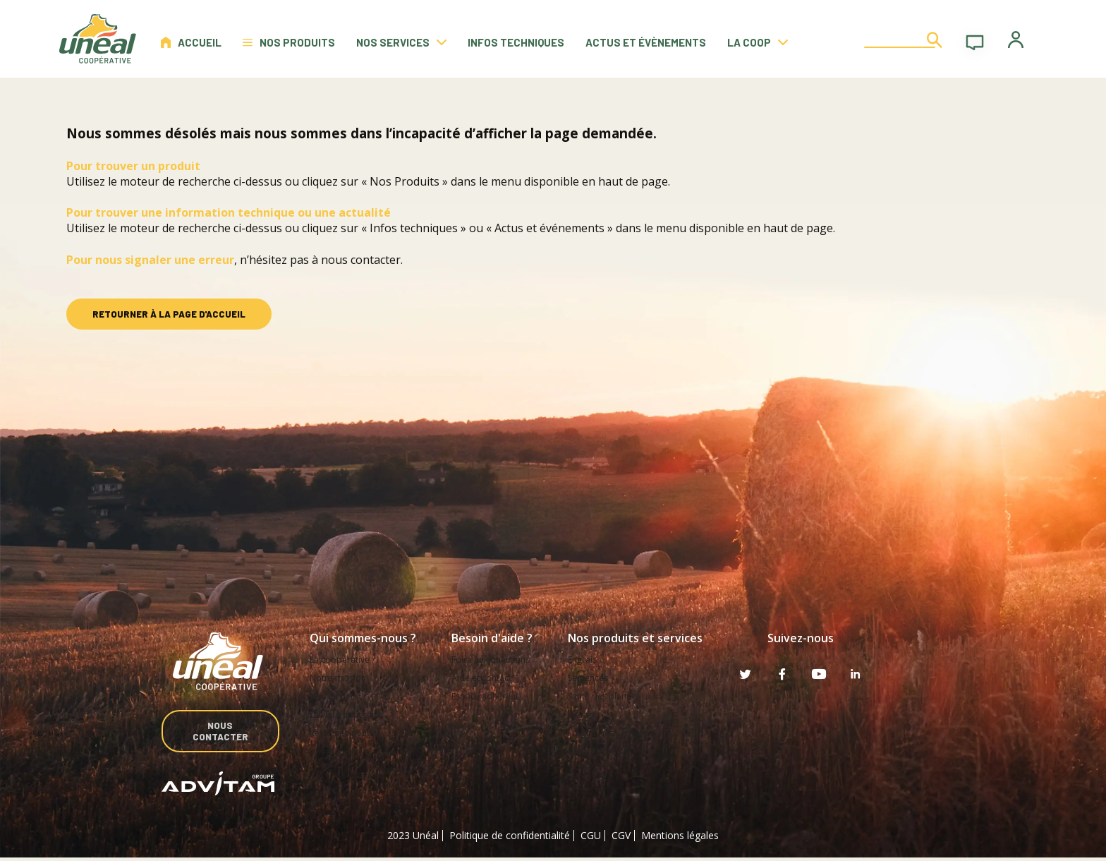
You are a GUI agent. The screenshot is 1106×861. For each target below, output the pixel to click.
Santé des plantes (616, 695)
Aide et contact (486, 677)
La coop (757, 42)
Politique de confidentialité (509, 838)
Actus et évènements (645, 42)
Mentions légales (680, 838)
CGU (591, 838)
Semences (600, 677)
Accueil (191, 42)
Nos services (401, 42)
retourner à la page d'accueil (168, 314)
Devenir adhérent (349, 714)
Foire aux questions (496, 659)
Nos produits (289, 42)
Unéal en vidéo (343, 750)
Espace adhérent (489, 695)
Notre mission (342, 677)
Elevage (594, 714)
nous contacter (361, 259)
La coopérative (344, 659)
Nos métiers (338, 695)
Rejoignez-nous (345, 732)
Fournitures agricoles (624, 732)
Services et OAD (613, 750)
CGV (621, 838)
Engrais (592, 659)
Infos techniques (516, 42)
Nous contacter (218, 732)
